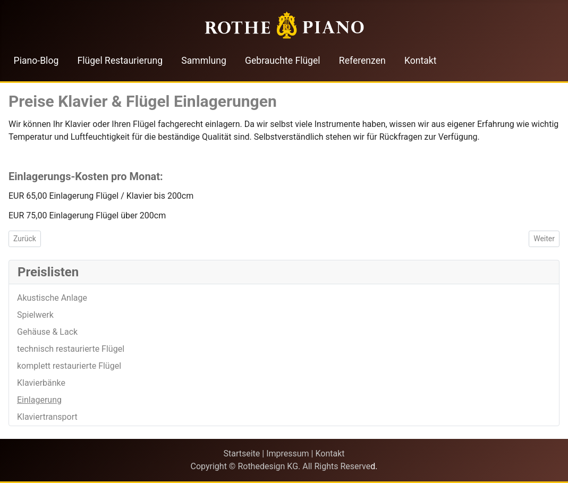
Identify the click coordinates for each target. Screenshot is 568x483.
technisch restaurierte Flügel (70, 349)
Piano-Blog (36, 60)
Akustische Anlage (52, 298)
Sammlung (203, 60)
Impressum (287, 453)
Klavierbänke (41, 383)
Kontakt (420, 60)
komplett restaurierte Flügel (69, 366)
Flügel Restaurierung (120, 60)
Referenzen (362, 60)
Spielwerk (35, 315)
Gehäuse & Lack (47, 332)
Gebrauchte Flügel (282, 60)
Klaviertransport (47, 417)
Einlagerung (39, 400)
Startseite (241, 453)
